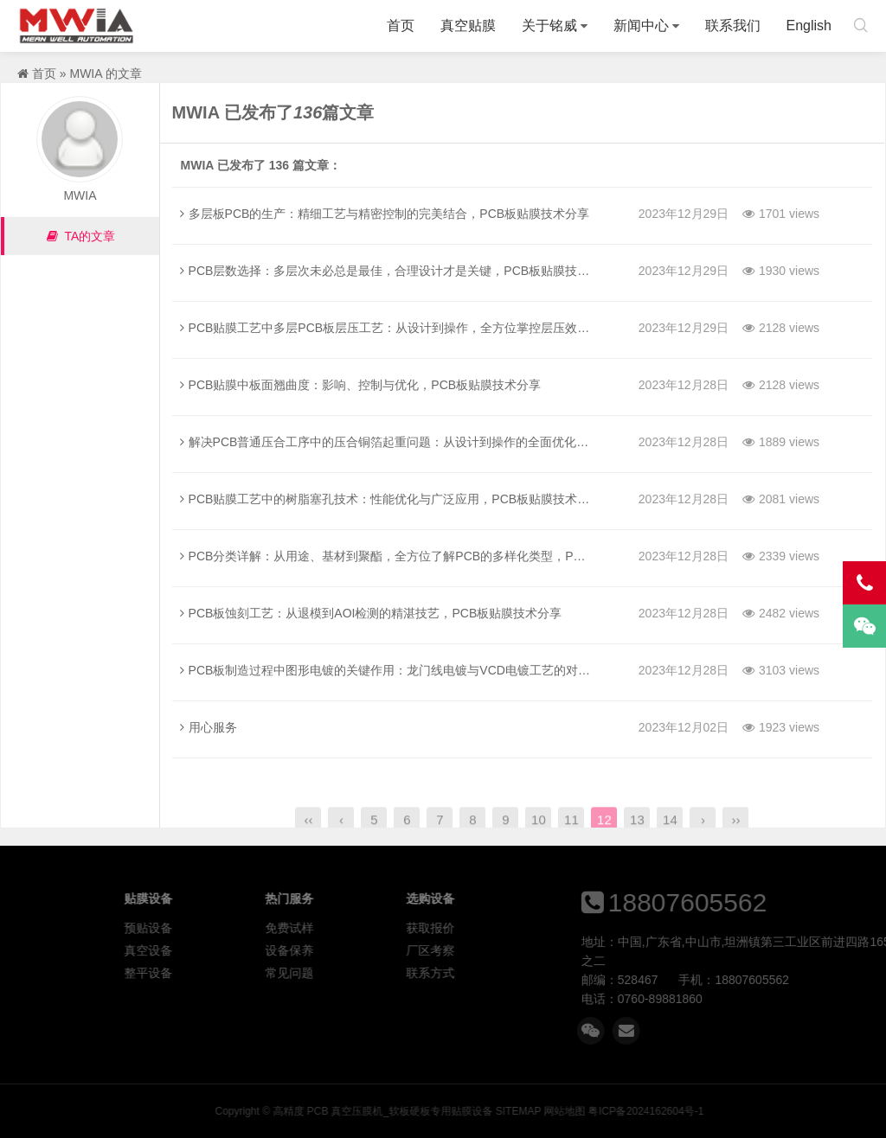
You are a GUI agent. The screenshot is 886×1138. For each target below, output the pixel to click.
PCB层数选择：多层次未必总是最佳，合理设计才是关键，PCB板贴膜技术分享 (397, 271)
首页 (400, 25)
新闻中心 (641, 25)
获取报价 (535, 928)
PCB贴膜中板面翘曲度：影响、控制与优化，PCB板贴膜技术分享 (361, 385)
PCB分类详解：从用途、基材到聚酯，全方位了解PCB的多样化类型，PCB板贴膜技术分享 (427, 556)
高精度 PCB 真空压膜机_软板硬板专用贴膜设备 (76, 26)
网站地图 (761, 1111)
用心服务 (208, 727)
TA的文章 (80, 236)
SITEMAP (714, 1111)
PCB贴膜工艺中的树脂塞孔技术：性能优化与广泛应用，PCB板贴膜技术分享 (391, 499)
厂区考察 (535, 950)
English (808, 25)
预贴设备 (254, 928)
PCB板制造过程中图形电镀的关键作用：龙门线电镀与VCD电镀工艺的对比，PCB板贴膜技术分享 (446, 670)
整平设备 (254, 973)
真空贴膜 (468, 25)
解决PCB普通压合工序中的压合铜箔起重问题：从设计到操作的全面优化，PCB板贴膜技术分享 (439, 442)
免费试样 (395, 928)
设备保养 (395, 950)
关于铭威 (549, 25)
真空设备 (254, 950)
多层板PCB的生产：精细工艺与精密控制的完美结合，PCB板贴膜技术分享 (385, 214)
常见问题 (395, 973)
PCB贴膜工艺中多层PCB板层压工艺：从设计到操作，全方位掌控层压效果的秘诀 (403, 328)
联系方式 (535, 973)
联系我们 (733, 25)
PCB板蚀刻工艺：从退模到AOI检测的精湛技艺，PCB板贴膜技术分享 (371, 613)
